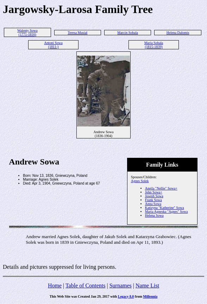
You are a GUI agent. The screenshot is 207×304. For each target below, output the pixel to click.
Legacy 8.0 (126, 296)
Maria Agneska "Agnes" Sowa (166, 211)
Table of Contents (85, 286)
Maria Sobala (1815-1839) (153, 45)
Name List (147, 286)
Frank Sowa (153, 200)
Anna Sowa (153, 204)
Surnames (120, 286)
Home (55, 286)
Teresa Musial (77, 33)
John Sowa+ (153, 192)
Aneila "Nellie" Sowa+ (161, 188)
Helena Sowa (154, 215)
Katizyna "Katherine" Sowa (164, 208)
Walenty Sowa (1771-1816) (27, 32)
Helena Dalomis (178, 33)
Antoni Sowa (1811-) (53, 45)
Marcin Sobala (127, 33)
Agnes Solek (140, 181)
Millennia (150, 296)
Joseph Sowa (154, 196)
